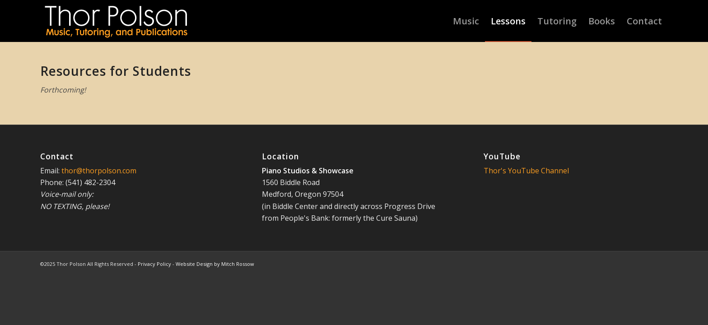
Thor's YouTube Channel (526, 171)
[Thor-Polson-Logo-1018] (117, 21)
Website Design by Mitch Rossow (215, 263)
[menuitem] (466, 21)
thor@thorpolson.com (98, 171)
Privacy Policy (154, 263)
